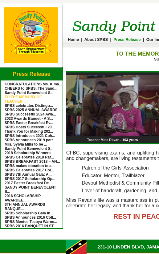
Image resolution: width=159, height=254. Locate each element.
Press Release (127, 39)
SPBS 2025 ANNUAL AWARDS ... (33, 110)
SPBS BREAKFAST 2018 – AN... (32, 161)
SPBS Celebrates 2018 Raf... (29, 157)
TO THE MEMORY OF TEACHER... (23, 99)
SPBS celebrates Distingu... (29, 106)
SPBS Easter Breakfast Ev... (29, 123)
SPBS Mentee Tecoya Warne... (31, 222)
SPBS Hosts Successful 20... (30, 127)
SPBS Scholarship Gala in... (29, 213)
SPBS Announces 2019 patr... (30, 140)
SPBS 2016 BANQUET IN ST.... (31, 226)
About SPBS (96, 39)
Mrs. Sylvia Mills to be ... (26, 144)
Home (73, 39)
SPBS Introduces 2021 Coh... (30, 136)
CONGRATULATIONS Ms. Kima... (33, 84)
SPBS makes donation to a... (30, 166)
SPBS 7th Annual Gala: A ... (28, 174)
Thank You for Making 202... (29, 131)
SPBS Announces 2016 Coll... (30, 217)
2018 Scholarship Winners (28, 153)
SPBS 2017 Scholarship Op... (30, 179)
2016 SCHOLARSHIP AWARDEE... (23, 198)
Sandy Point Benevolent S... (29, 93)
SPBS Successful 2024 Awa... (30, 114)
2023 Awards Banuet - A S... (29, 118)
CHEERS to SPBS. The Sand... (31, 88)
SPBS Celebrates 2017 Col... (29, 170)
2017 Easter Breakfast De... (28, 183)
